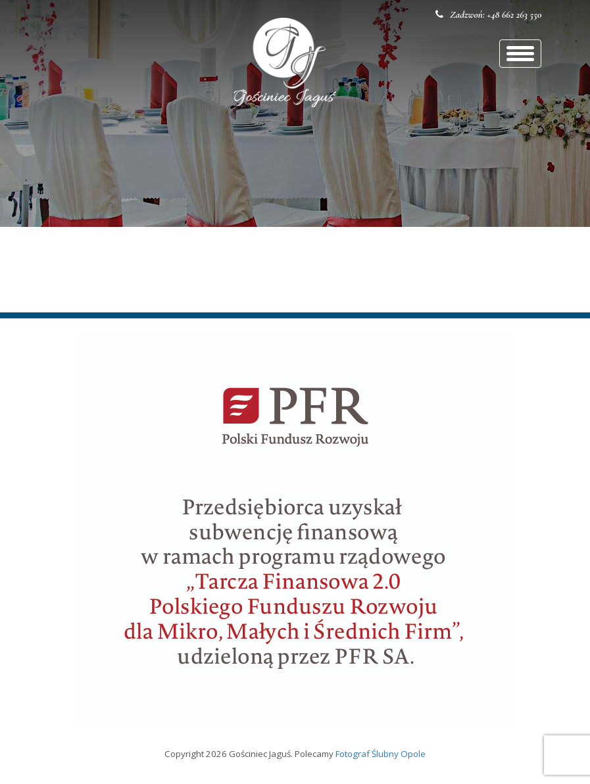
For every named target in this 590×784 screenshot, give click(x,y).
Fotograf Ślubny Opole (380, 754)
